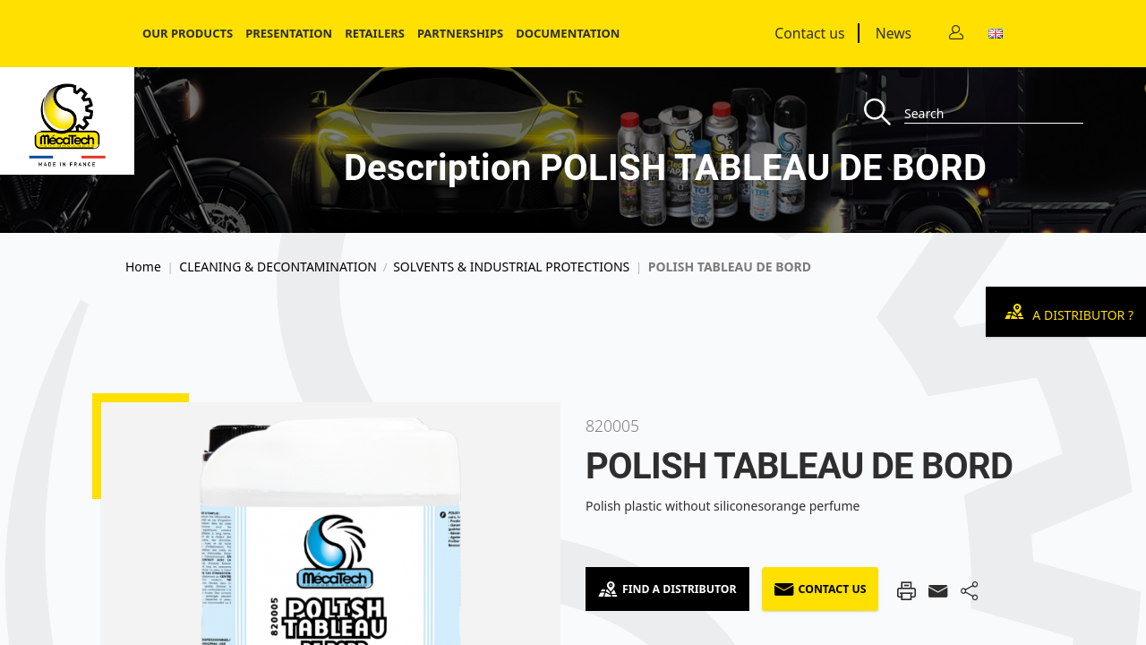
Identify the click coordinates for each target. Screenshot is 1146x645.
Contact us (809, 33)
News (893, 33)
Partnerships (460, 33)
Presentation (288, 33)
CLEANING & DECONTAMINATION (278, 267)
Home (143, 267)
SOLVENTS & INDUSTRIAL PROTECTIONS (511, 267)
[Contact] (956, 33)
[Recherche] (884, 113)
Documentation (568, 33)
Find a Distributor (667, 589)
